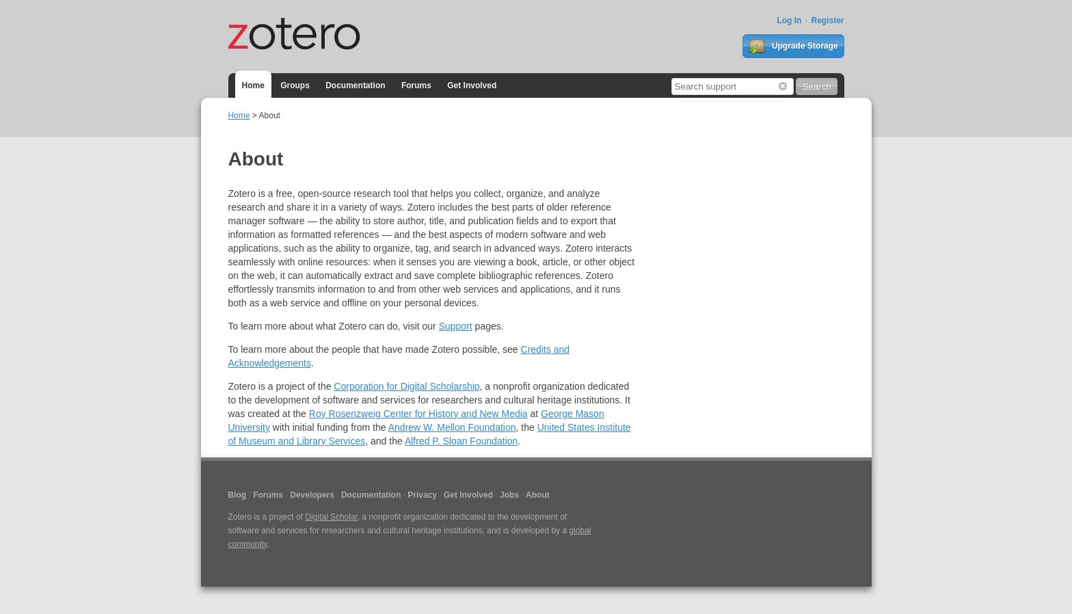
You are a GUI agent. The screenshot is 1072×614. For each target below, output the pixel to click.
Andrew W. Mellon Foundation (452, 427)
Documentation (355, 85)
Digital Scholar (331, 517)
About (538, 495)
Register (827, 20)
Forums (416, 85)
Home (253, 85)
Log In (789, 20)
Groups (295, 85)
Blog (237, 495)
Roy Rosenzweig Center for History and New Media (418, 413)
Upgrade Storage (793, 46)
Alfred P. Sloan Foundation (461, 441)
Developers (312, 495)
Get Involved (471, 85)
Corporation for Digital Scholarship (406, 386)
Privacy (422, 495)
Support (455, 326)
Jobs (509, 495)
